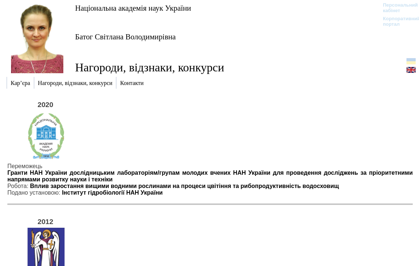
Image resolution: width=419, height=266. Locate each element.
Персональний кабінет (397, 7)
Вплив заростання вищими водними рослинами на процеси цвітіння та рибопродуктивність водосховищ (184, 186)
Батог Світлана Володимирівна (125, 36)
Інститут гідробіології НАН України (112, 192)
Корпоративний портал (397, 21)
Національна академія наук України (133, 8)
